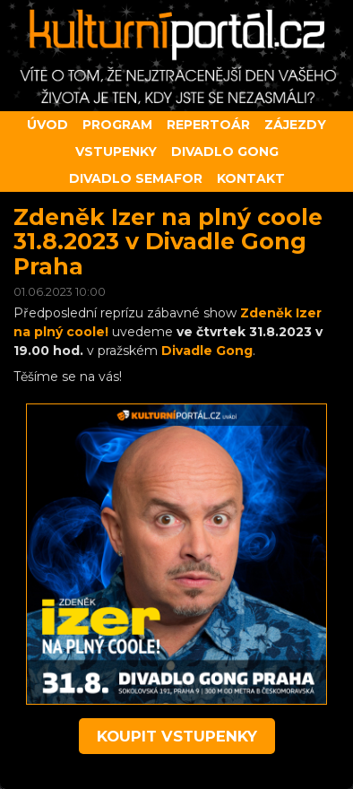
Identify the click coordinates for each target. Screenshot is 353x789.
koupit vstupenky (177, 736)
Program (117, 125)
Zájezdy (295, 125)
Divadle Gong (207, 350)
